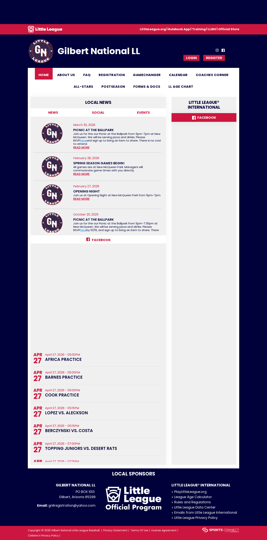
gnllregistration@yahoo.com (71, 505)
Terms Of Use (139, 530)
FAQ (87, 75)
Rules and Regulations (191, 502)
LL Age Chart (181, 86)
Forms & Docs (146, 86)
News (53, 112)
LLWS (212, 29)
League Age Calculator (192, 497)
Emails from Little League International (204, 512)
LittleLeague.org (153, 29)
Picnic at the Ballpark (93, 130)
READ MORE (81, 147)
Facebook (98, 240)
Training (199, 29)
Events (143, 112)
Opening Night (86, 191)
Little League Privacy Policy (195, 517)
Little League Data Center (194, 507)
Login (191, 57)
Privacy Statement (115, 530)
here (83, 140)
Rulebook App (179, 29)
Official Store (228, 29)
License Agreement (164, 530)
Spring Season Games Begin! (99, 163)
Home (44, 75)
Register (214, 57)
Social (98, 112)
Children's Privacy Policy (43, 535)
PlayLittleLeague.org (189, 491)
